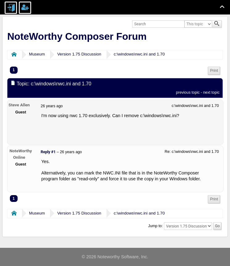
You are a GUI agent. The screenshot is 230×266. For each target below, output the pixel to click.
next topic (211, 92)
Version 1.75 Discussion (79, 54)
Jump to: (155, 226)
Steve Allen (19, 104)
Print (214, 70)
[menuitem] (214, 71)
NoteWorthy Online (21, 154)
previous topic (188, 92)
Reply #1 (48, 152)
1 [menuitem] (14, 70)
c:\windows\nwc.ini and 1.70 (139, 54)
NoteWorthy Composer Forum (76, 36)
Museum (37, 54)
